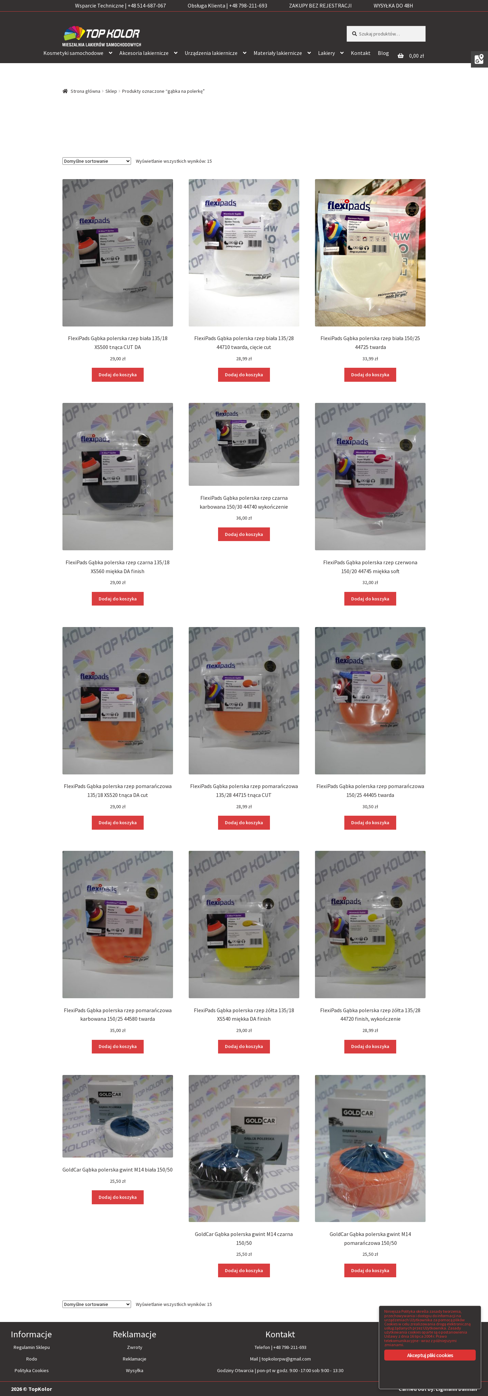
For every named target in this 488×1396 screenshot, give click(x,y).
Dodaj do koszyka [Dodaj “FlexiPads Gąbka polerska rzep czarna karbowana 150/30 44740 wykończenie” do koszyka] (244, 534)
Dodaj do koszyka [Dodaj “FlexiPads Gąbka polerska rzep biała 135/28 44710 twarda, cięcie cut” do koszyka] (244, 375)
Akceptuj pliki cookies (430, 1355)
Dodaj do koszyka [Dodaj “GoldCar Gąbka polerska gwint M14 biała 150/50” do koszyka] (118, 1196)
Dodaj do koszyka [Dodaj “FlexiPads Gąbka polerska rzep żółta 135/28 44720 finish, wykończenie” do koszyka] (370, 1046)
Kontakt (361, 52)
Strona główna (85, 91)
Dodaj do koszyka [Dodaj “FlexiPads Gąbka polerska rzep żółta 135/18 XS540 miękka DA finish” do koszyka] (244, 1046)
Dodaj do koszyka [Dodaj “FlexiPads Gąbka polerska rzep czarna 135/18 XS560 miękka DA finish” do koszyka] (118, 598)
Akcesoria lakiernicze (144, 52)
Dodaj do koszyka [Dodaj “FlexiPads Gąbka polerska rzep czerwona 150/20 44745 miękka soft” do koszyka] (370, 598)
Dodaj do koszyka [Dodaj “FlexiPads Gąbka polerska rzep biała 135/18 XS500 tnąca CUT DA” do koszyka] (118, 375)
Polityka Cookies (31, 1369)
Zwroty (134, 1346)
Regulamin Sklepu (31, 1346)
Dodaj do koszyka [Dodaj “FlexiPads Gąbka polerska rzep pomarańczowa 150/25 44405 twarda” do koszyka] (370, 822)
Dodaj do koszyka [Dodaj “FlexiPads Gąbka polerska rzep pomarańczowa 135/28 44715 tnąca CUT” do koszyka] (244, 822)
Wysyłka (134, 1369)
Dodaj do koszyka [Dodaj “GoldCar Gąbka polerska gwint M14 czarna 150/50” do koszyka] (244, 1270)
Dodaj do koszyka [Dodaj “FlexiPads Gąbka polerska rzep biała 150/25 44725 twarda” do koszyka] (370, 375)
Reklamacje (134, 1358)
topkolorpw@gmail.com (286, 1358)
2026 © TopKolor (31, 1388)
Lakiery (326, 52)
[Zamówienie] (96, 161)
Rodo (31, 1358)
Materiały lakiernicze (278, 52)
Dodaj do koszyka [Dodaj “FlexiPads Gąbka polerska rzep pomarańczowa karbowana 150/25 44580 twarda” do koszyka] (118, 1046)
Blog (383, 52)
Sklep (111, 91)
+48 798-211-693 (289, 1346)
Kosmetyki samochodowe (73, 52)
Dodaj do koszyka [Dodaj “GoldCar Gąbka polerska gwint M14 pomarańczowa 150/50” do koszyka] (370, 1270)
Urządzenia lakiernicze (211, 52)
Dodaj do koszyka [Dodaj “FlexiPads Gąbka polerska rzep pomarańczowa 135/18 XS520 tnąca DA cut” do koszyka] (118, 822)
